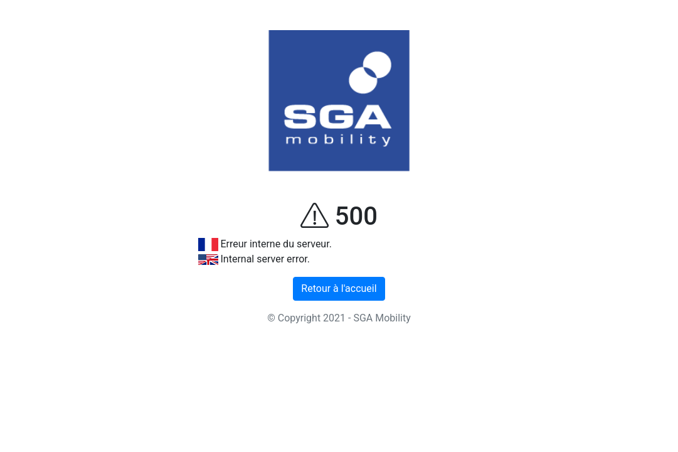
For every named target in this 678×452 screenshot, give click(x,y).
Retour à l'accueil (338, 288)
